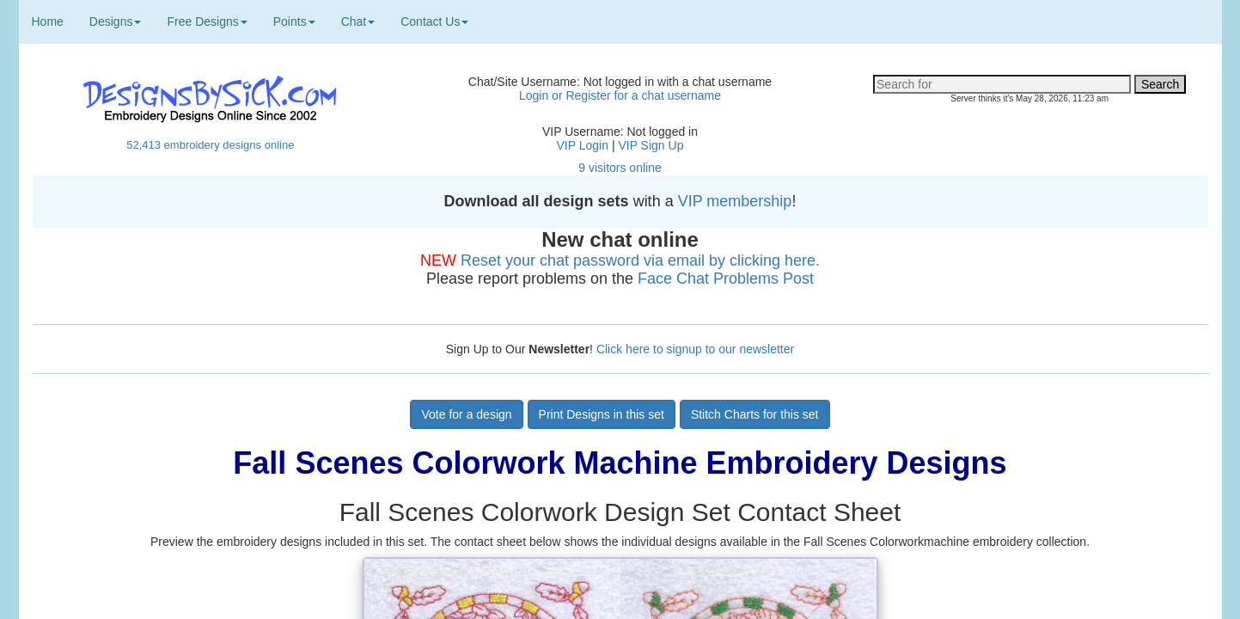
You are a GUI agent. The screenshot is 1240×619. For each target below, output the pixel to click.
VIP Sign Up (650, 145)
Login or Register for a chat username (620, 95)
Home (48, 21)
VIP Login (582, 145)
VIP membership (735, 201)
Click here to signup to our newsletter (695, 349)
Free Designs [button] (207, 21)
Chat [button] (358, 21)
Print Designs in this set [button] (601, 414)
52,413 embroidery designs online (210, 144)
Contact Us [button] (434, 21)
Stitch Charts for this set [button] (755, 414)
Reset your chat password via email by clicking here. (640, 260)
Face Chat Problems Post (726, 278)
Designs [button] (115, 21)
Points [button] (294, 21)
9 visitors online (620, 168)
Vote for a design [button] (466, 414)
